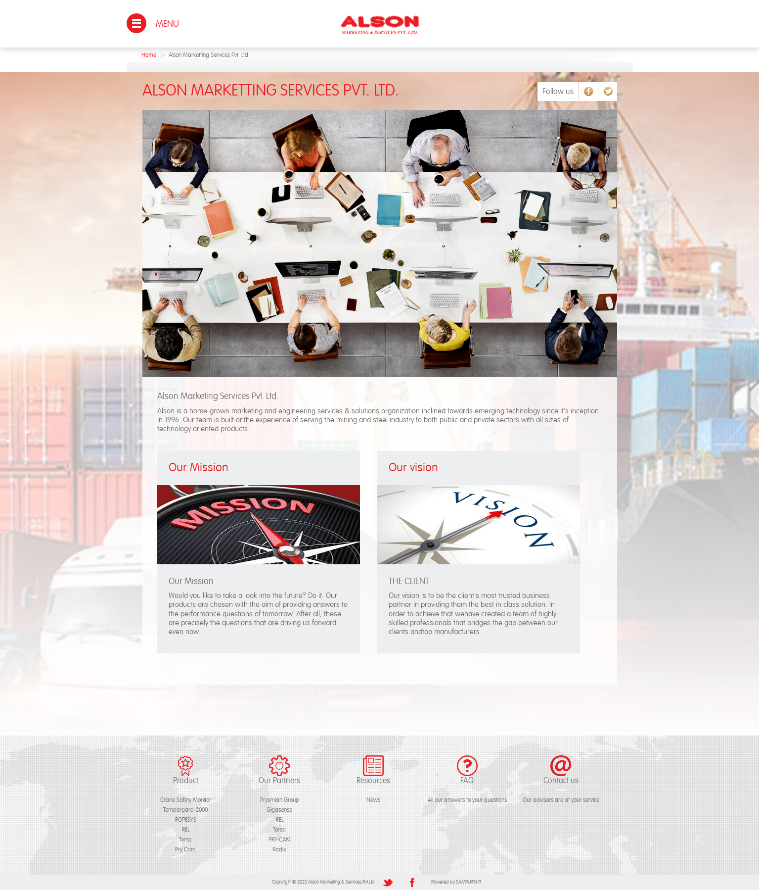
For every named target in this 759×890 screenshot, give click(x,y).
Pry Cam (185, 849)
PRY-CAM (279, 839)
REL (185, 830)
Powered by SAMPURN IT (456, 882)
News (373, 800)
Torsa (185, 839)
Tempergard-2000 (185, 810)
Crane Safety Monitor (185, 800)
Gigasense (279, 810)
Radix (279, 849)
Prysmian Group (279, 800)
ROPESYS (185, 820)
